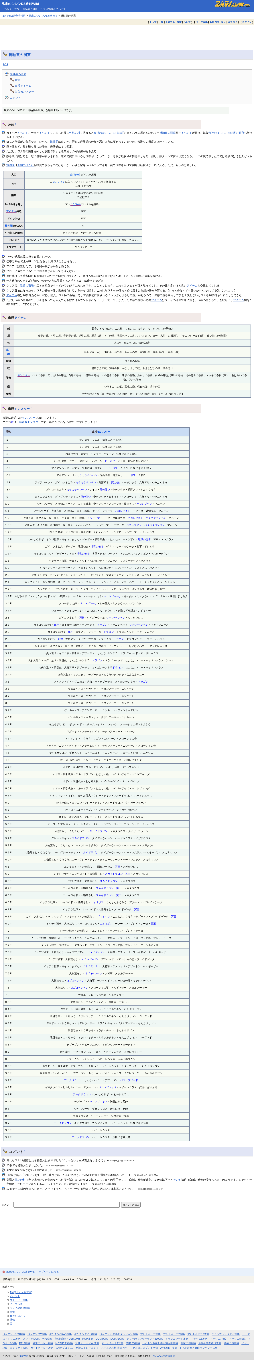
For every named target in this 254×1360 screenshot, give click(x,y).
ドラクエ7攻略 (218, 1338)
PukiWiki (23, 1356)
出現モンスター (24, 91)
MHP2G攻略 (133, 1343)
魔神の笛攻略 (231, 1343)
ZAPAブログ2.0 (64, 1347)
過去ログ (232, 22)
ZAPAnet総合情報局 (14, 15)
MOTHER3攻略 (64, 1343)
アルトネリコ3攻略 (198, 1334)
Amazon (165, 1347)
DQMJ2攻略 (117, 1338)
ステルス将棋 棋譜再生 (114, 1347)
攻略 (17, 79)
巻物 (12, 1311)
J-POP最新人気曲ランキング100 (198, 1347)
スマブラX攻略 (31, 1338)
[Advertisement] (127, 34)
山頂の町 (118, 132)
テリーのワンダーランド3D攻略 (145, 1338)
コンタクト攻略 (19, 1347)
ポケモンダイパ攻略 (85, 1334)
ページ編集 (202, 22)
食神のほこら (102, 132)
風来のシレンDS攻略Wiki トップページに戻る (32, 1271)
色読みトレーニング (87, 1347)
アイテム (11, 211)
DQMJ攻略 (102, 1338)
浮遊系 (23, 421)
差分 (223, 22)
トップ (153, 22)
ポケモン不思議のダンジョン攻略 (119, 1334)
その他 (177, 1179)
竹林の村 (74, 132)
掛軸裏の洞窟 (20, 55)
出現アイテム (23, 85)
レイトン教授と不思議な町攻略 (160, 1343)
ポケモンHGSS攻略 (14, 1334)
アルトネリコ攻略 (150, 1334)
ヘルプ (187, 22)
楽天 (174, 1347)
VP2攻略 (47, 1338)
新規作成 (214, 22)
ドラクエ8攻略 (237, 1338)
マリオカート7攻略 (112, 1343)
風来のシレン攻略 (43, 1343)
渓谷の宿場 (27, 285)
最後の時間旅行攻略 (209, 1343)
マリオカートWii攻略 (87, 1343)
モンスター (23, 375)
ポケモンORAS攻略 (60, 1334)
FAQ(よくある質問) (21, 1292)
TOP (5, 64)
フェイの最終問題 (20, 1308)
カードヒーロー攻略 (41, 1347)
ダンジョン (58, 181)
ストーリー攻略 (19, 1300)
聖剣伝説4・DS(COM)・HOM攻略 (74, 1338)
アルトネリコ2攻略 (174, 1334)
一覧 (161, 22)
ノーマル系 (16, 1304)
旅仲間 (54, 141)
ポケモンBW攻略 (37, 1334)
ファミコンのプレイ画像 (144, 1347)
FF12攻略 (24, 1343)
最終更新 (170, 22)
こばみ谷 (75, 204)
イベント (22, 132)
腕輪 (12, 1319)
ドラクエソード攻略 (176, 1338)
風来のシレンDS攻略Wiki (20, 4)
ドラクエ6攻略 (199, 1338)
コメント (15, 97)
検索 (179, 22)
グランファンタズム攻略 (226, 1334)
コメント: (7, 1204)
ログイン (247, 22)
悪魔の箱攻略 (188, 1343)
